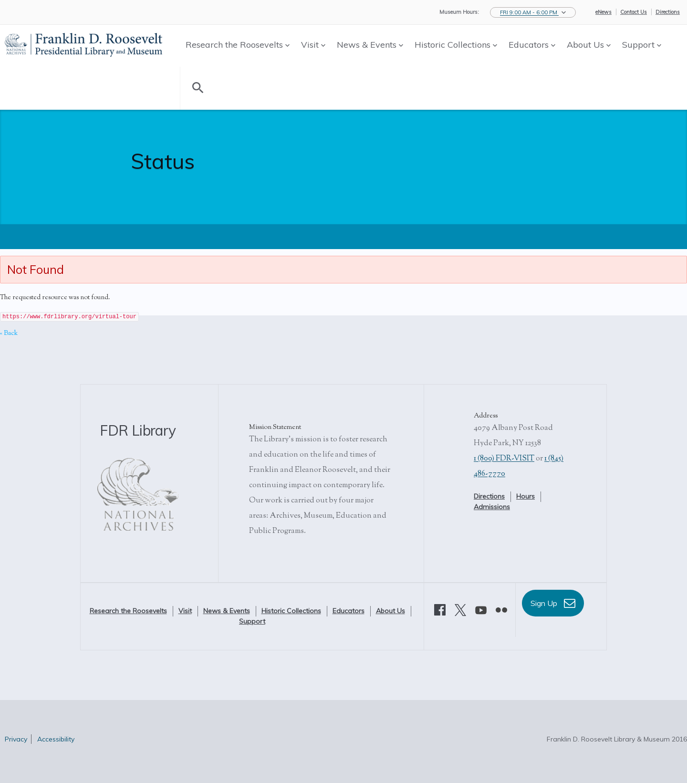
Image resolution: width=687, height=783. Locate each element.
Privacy (16, 739)
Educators (532, 44)
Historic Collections (456, 44)
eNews (603, 12)
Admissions (492, 506)
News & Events (370, 44)
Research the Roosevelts (238, 44)
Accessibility (55, 739)
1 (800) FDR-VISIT (504, 458)
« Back (9, 333)
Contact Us (633, 12)
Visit (313, 44)
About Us (589, 44)
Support (641, 44)
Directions (668, 12)
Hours (525, 496)
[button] (533, 12)
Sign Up (553, 603)
